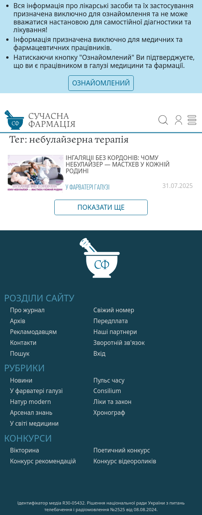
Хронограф (109, 412)
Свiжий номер (113, 309)
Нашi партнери (115, 331)
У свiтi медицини (34, 423)
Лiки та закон (112, 401)
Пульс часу (108, 379)
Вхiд (99, 352)
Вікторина (24, 449)
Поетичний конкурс (121, 449)
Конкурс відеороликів (124, 460)
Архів (17, 320)
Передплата (110, 320)
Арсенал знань (31, 412)
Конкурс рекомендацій (43, 460)
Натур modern (30, 401)
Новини (21, 379)
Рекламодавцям (33, 331)
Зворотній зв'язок (119, 342)
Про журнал (27, 309)
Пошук (19, 352)
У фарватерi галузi (87, 186)
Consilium (107, 390)
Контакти (23, 342)
